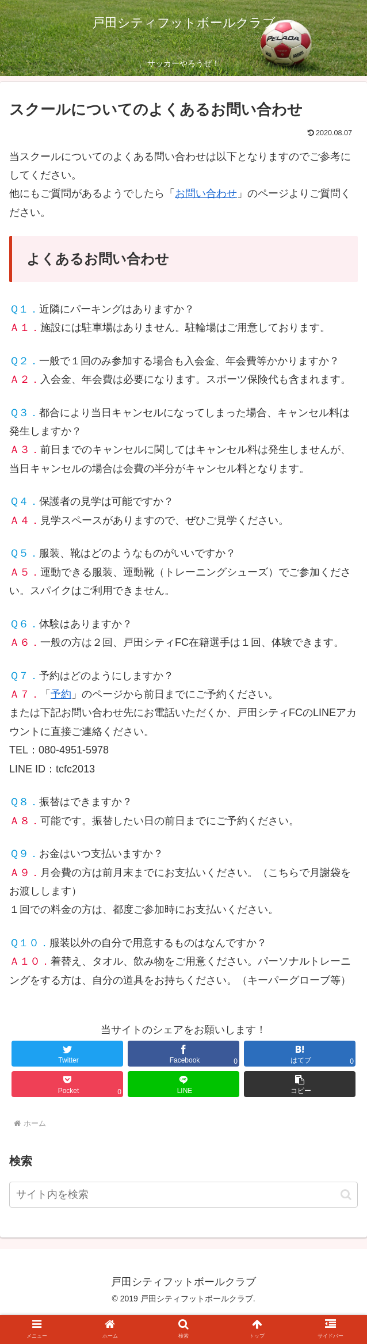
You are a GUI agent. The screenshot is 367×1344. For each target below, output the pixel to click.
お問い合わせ (206, 193)
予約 (61, 694)
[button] (346, 1194)
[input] (183, 1195)
